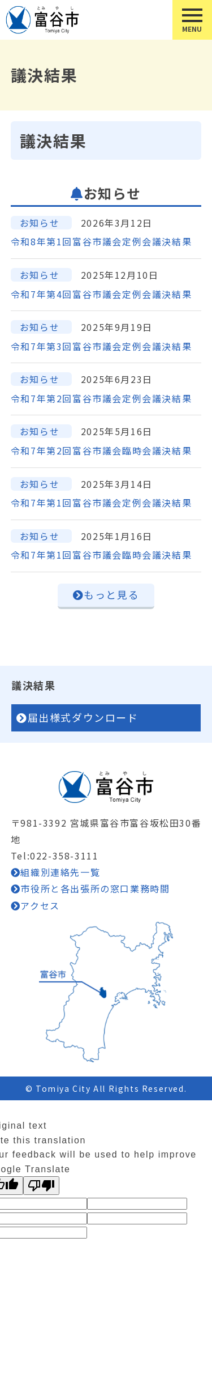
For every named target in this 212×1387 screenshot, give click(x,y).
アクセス (39, 905)
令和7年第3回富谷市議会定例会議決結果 (101, 346)
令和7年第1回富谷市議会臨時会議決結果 (101, 554)
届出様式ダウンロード (83, 717)
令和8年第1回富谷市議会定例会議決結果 (101, 241)
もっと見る (111, 594)
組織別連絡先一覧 (60, 872)
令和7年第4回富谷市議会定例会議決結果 (101, 294)
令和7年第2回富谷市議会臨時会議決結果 (101, 450)
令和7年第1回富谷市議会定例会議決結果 (101, 502)
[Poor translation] (41, 1185)
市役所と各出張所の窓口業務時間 (95, 888)
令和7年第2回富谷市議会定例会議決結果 (101, 398)
